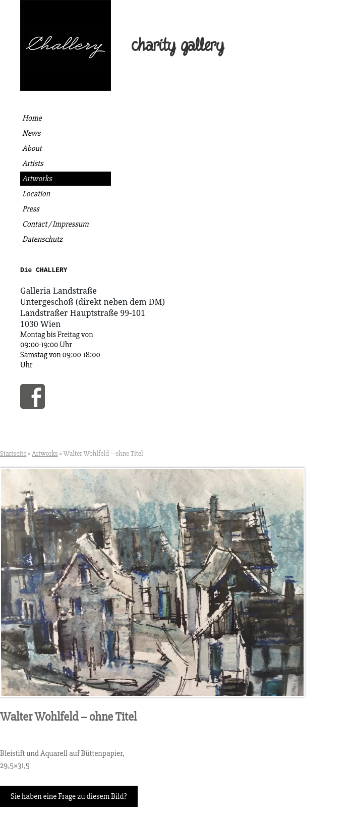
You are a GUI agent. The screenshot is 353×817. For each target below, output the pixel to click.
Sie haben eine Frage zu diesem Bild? (69, 798)
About (32, 148)
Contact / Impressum (55, 224)
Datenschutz (42, 239)
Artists (32, 163)
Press (30, 209)
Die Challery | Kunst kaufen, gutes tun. (65, 45)
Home (32, 118)
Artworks (37, 179)
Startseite (13, 455)
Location (36, 194)
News (31, 133)
